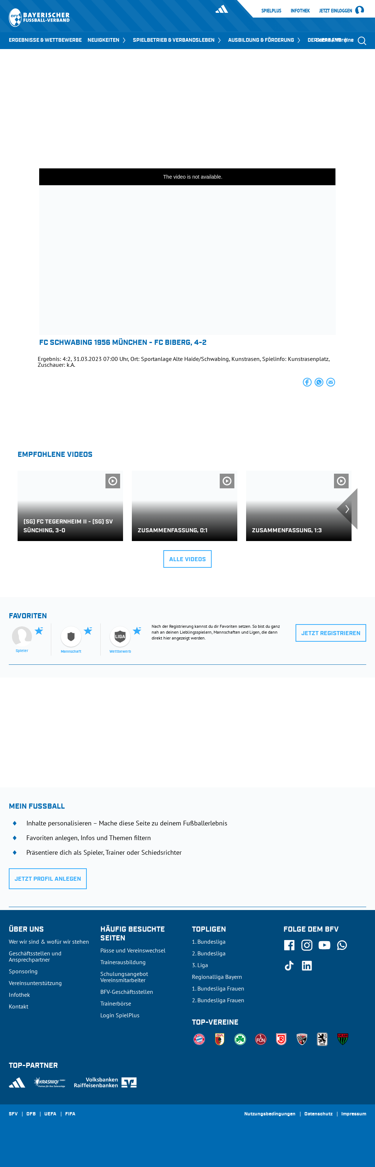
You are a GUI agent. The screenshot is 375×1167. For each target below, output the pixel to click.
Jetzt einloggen (335, 11)
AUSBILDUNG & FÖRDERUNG (265, 40)
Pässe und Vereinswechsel (133, 950)
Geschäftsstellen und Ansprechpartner (35, 956)
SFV (13, 1114)
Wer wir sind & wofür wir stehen (49, 941)
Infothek (300, 10)
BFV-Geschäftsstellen (126, 991)
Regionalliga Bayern (217, 976)
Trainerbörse (115, 1003)
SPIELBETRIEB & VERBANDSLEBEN (177, 40)
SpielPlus (271, 10)
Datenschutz (318, 1114)
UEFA (50, 1114)
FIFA (70, 1114)
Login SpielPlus (120, 1015)
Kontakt (18, 1006)
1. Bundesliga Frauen (218, 988)
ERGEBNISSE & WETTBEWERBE (45, 40)
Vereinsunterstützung (35, 983)
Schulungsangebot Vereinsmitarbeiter (124, 977)
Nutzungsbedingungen (270, 1114)
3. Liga (200, 965)
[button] (307, 382)
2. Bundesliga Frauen (218, 1000)
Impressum (353, 1114)
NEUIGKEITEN (107, 40)
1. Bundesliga (209, 941)
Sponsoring (23, 971)
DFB (31, 1114)
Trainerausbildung (123, 962)
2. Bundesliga (209, 953)
